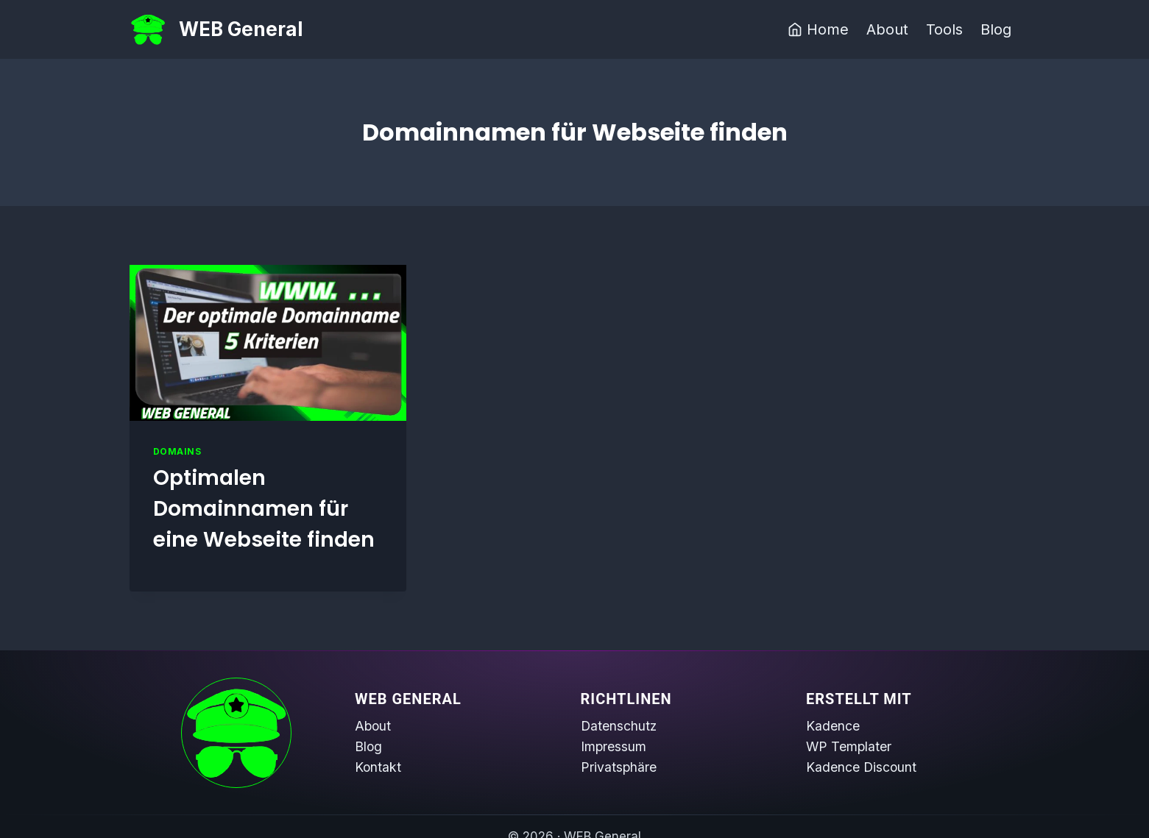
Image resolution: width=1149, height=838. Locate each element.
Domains (177, 451)
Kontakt (378, 767)
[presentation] (268, 343)
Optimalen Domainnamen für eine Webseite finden (264, 509)
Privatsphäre (619, 767)
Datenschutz (619, 726)
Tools (944, 29)
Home (818, 29)
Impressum (613, 746)
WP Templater (848, 746)
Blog (995, 29)
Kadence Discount (861, 767)
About (887, 29)
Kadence (833, 726)
